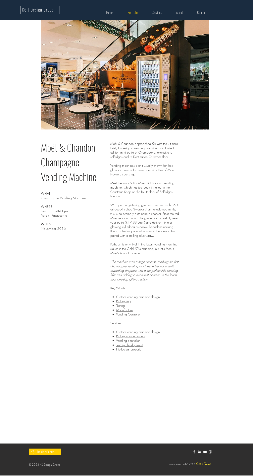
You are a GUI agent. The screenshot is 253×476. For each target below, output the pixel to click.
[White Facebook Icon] (194, 452)
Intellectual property (128, 349)
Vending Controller (128, 314)
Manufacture (124, 310)
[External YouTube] (113, 400)
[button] (125, 74)
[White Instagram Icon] (210, 452)
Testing (120, 305)
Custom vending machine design (138, 297)
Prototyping (123, 301)
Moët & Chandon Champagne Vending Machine (68, 162)
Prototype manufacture (130, 336)
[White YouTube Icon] (205, 452)
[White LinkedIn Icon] (200, 452)
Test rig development (129, 345)
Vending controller (128, 340)
